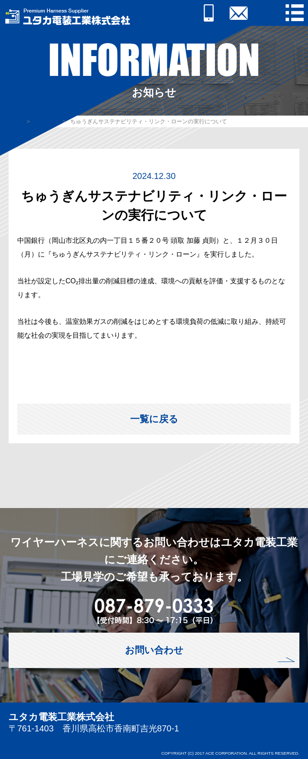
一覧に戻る (154, 419)
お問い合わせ (154, 650)
